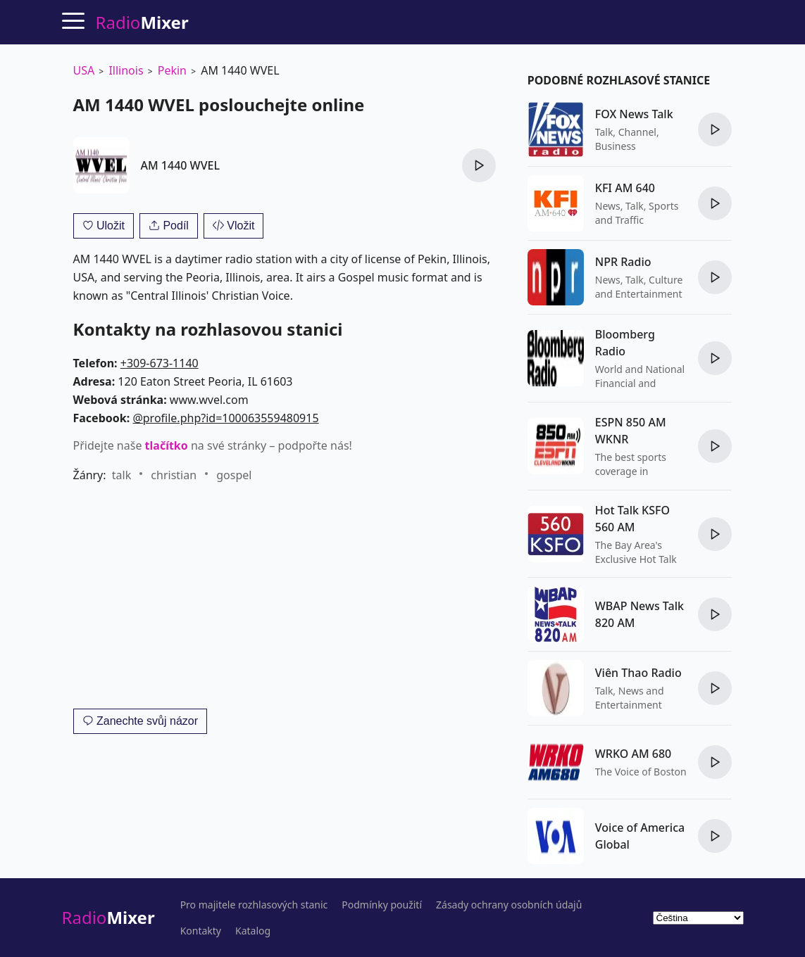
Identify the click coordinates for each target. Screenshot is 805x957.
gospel (233, 475)
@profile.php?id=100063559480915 (225, 418)
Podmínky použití (382, 905)
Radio (108, 917)
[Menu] (73, 20)
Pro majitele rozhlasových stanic (254, 905)
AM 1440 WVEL (180, 165)
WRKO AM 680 (633, 753)
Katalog (252, 931)
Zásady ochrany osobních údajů (509, 905)
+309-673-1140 (159, 363)
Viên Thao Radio (638, 672)
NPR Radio (623, 262)
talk (121, 475)
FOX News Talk (634, 114)
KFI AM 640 (625, 188)
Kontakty (200, 931)
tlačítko (166, 445)
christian (173, 475)
